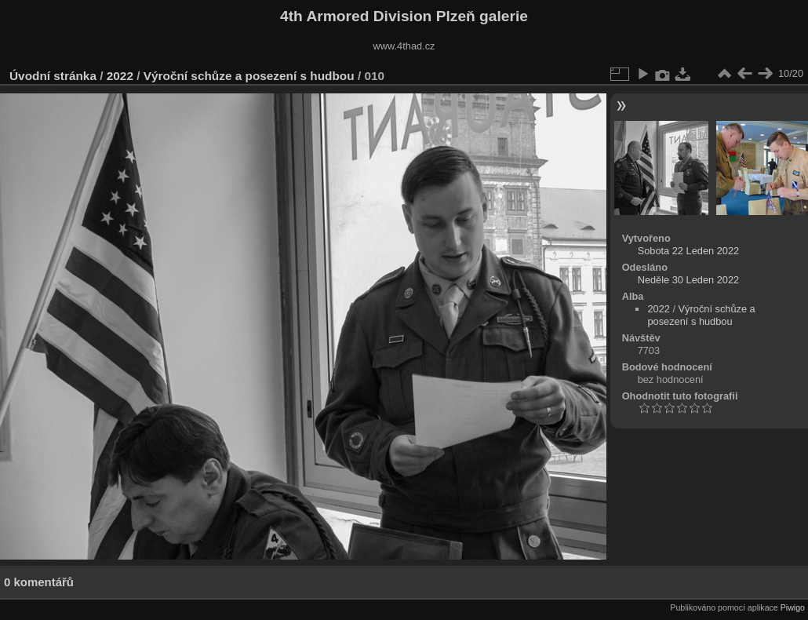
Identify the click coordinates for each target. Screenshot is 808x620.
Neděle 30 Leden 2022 (689, 280)
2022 (120, 75)
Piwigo (793, 607)
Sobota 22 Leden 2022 (689, 251)
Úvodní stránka (52, 75)
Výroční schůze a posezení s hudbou (249, 75)
